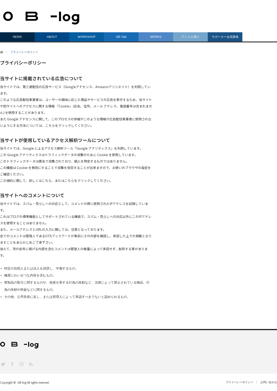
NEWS (17, 37)
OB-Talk (121, 37)
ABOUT (52, 37)
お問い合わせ (268, 382)
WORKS (155, 37)
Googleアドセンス (78, 86)
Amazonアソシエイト (111, 86)
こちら (50, 125)
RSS (30, 364)
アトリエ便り (190, 37)
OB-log (21, 382)
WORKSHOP (86, 37)
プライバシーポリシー (239, 382)
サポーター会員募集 (225, 37)
